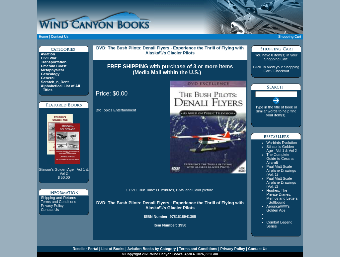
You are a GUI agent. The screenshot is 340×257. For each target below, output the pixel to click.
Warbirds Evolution (281, 143)
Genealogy (50, 74)
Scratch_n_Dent (55, 82)
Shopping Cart (289, 36)
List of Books (112, 249)
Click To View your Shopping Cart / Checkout (276, 69)
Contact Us (59, 36)
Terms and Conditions (58, 202)
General (47, 78)
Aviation (48, 54)
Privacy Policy (52, 206)
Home (43, 36)
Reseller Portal (85, 249)
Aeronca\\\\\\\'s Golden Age (278, 208)
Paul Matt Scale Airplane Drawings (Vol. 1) (281, 170)
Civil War (48, 58)
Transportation (53, 62)
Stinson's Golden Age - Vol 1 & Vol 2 (281, 149)
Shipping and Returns (58, 198)
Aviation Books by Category (151, 249)
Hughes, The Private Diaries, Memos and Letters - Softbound (282, 196)
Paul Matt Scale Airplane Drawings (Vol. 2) (281, 182)
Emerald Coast (53, 66)
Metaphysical (52, 70)
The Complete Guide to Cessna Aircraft (280, 158)
